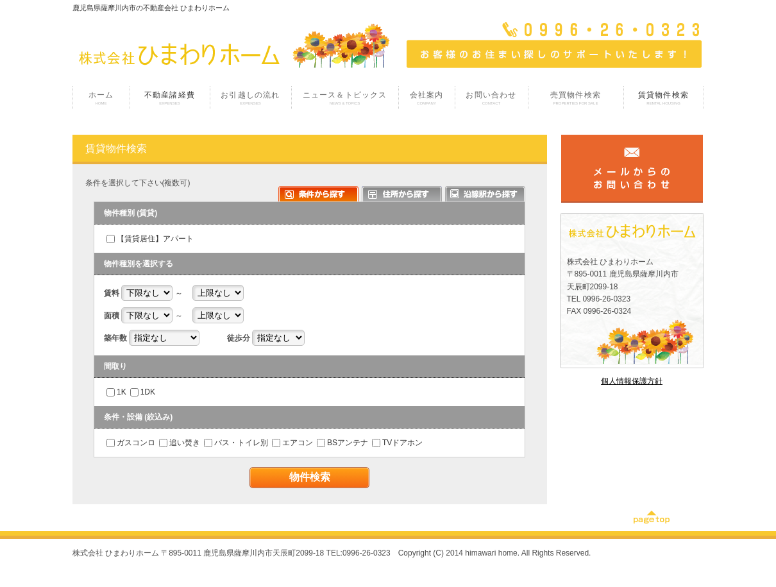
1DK (147, 391)
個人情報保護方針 (631, 381)
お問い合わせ (491, 97)
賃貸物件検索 (664, 97)
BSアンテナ (347, 442)
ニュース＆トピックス (345, 97)
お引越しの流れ (250, 97)
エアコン (297, 442)
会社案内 (427, 97)
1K (121, 391)
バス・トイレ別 (241, 442)
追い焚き (184, 442)
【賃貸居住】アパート (155, 238)
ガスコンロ (136, 442)
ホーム (101, 97)
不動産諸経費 (170, 97)
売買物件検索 (575, 97)
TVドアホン (402, 442)
